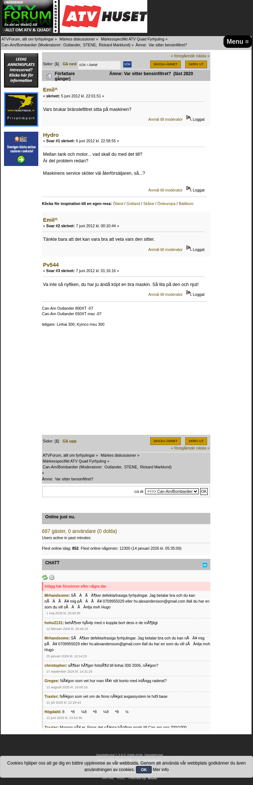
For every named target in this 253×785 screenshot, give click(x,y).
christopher (55, 665)
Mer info (160, 769)
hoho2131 (53, 622)
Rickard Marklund (114, 45)
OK (144, 769)
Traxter (50, 696)
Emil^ (50, 89)
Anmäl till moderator (165, 119)
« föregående (183, 56)
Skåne (148, 203)
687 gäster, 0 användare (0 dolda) (79, 531)
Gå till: (139, 492)
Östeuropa (166, 203)
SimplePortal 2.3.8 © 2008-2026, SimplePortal (129, 755)
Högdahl (52, 711)
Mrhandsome (56, 595)
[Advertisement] (126, 384)
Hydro (51, 135)
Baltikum (186, 203)
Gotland (133, 203)
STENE (89, 45)
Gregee (51, 680)
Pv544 (51, 265)
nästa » (203, 56)
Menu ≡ (238, 41)
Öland (118, 203)
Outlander (71, 45)
